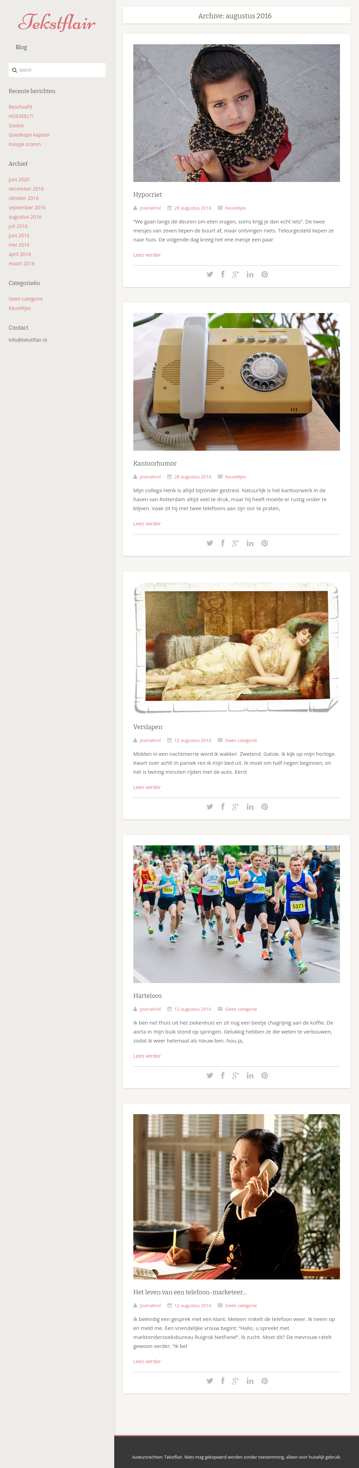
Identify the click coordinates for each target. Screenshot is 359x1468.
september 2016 (27, 207)
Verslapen (147, 725)
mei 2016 (19, 244)
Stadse (16, 125)
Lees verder (147, 253)
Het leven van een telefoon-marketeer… (190, 1289)
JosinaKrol (150, 207)
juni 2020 (19, 179)
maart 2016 (22, 263)
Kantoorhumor (155, 462)
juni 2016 (19, 235)
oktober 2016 (24, 198)
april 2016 (20, 254)
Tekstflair (57, 22)
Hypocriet (147, 194)
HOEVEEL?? (21, 116)
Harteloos (147, 993)
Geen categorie (26, 298)
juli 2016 (18, 226)
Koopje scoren (25, 144)
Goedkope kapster (29, 134)
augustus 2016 (25, 216)
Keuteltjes (20, 308)
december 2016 (26, 188)
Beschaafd (20, 106)
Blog (21, 47)
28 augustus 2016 (193, 207)
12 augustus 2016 (193, 738)
